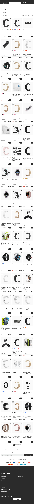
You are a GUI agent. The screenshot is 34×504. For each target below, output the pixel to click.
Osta (10, 36)
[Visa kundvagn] (27, 3)
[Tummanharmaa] (2, 263)
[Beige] (27, 50)
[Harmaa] (7, 29)
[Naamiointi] (24, 327)
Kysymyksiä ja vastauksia (5, 485)
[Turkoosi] (9, 29)
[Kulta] (26, 178)
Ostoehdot (3, 487)
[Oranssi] (10, 29)
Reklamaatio (3, 482)
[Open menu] (31, 3)
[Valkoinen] (2, 29)
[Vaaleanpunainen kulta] (14, 50)
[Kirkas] (12, 263)
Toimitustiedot (3, 478)
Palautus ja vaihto (4, 480)
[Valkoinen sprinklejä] (6, 29)
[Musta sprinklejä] (5, 29)
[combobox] (30, 15)
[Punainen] (19, 29)
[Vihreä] (8, 29)
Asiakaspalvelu (3, 476)
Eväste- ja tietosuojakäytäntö (6, 489)
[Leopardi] (3, 29)
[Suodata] (4, 15)
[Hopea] (15, 50)
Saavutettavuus (4, 491)
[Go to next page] (20, 445)
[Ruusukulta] (13, 114)
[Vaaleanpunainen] (13, 29)
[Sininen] (15, 29)
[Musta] (12, 29)
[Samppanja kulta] (12, 50)
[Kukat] (4, 29)
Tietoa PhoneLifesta (21, 476)
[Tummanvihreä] (28, 50)
